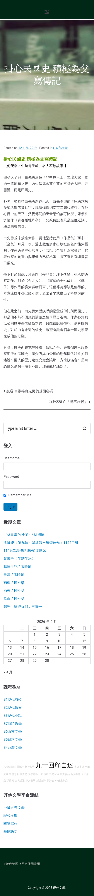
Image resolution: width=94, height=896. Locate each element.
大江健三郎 (9, 766)
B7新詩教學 (12, 724)
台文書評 (75, 774)
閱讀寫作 (10, 824)
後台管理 (12, 864)
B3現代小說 (12, 716)
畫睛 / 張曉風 (13, 575)
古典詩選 (20, 780)
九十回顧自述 (54, 765)
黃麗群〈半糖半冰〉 (19, 559)
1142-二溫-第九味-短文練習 (24, 550)
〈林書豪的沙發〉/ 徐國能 (24, 535)
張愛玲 (10, 780)
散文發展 (31, 780)
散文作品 (65, 774)
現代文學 (10, 816)
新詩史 (50, 780)
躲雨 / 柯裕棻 (13, 599)
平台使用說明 (31, 864)
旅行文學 (30, 766)
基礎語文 (10, 831)
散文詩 (23, 774)
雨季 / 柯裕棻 (13, 583)
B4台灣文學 (12, 748)
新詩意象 (14, 774)
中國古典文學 (14, 808)
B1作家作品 (61, 780)
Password (11, 477)
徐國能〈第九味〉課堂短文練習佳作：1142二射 (41, 543)
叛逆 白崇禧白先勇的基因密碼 (29, 391)
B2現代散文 (12, 707)
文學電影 (33, 774)
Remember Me (17, 495)
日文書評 (79, 766)
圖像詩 (20, 766)
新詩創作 (41, 780)
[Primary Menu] (47, 12)
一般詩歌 (44, 774)
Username (11, 458)
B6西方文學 (12, 731)
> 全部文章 (60, 148)
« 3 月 (7, 672)
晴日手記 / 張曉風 (17, 567)
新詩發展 (54, 774)
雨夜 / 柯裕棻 (13, 590)
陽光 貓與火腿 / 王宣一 (22, 607)
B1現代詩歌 (12, 699)
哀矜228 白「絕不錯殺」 (68, 402)
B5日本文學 (12, 739)
